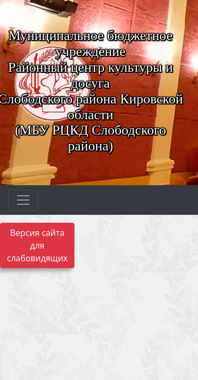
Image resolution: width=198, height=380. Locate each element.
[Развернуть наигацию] (23, 200)
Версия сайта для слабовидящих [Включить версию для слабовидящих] (37, 245)
